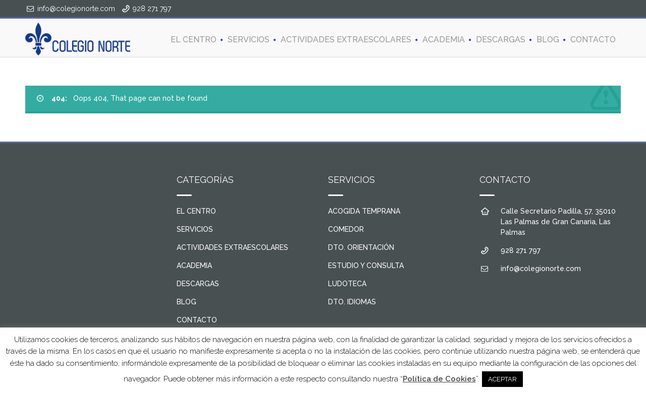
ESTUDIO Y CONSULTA (366, 265)
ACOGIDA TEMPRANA (364, 211)
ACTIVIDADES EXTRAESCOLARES (346, 39)
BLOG (547, 39)
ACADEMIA (443, 39)
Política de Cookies (439, 378)
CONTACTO (593, 39)
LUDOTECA (347, 284)
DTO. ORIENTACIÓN (361, 247)
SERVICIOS (249, 39)
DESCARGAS (500, 39)
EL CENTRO (194, 39)
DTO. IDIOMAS (352, 302)
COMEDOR (346, 229)
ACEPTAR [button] (502, 379)
